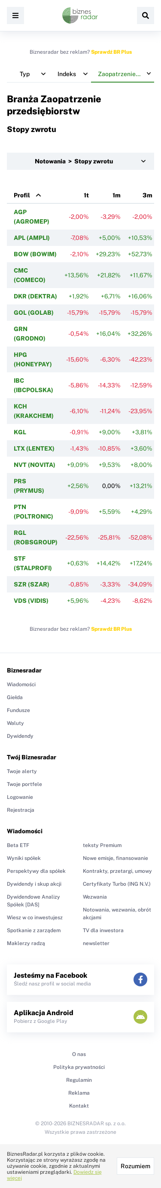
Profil (22, 195)
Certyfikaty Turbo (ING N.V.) (117, 884)
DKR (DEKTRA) (35, 296)
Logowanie (20, 797)
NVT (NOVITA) (34, 464)
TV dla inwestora (103, 930)
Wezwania (95, 897)
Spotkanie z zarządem (34, 930)
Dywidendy (20, 736)
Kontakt (79, 1106)
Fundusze (18, 710)
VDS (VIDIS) (31, 600)
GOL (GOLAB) (34, 312)
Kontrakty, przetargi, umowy (117, 871)
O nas (79, 1054)
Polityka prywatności (79, 1067)
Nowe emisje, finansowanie (115, 858)
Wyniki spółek (24, 858)
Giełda (15, 697)
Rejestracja (20, 810)
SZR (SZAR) (31, 584)
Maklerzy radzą (26, 943)
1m (116, 195)
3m (147, 195)
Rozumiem (135, 1166)
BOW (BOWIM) (35, 254)
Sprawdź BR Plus (111, 52)
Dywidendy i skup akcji (34, 884)
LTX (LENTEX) (34, 448)
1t (86, 195)
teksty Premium (102, 845)
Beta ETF (18, 845)
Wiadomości (21, 684)
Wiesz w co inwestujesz (35, 918)
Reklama (79, 1093)
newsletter (96, 943)
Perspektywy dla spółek (36, 871)
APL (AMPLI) (32, 237)
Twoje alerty (22, 771)
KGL (20, 432)
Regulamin (79, 1080)
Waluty (15, 723)
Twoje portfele (24, 784)
